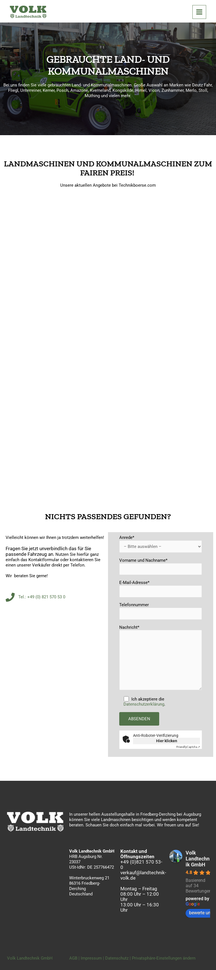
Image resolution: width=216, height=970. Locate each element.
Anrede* (160, 544)
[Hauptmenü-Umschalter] (199, 12)
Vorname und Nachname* (160, 566)
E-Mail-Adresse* (160, 588)
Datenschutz (117, 958)
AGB (73, 958)
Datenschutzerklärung (143, 704)
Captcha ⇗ (188, 746)
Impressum (91, 958)
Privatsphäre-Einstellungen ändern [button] (163, 958)
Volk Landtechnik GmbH (198, 859)
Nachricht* (160, 658)
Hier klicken (166, 741)
